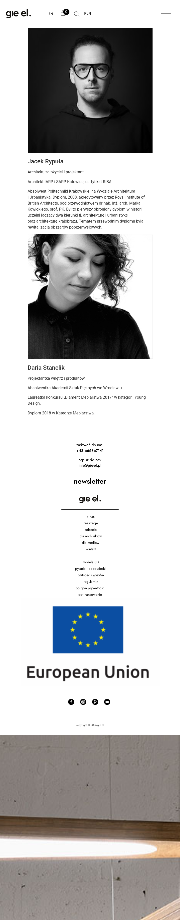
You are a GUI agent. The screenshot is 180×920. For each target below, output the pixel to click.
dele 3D (93, 562)
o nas (91, 516)
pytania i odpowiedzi (90, 568)
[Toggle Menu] (166, 14)
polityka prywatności (91, 588)
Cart (64, 15)
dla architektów (91, 536)
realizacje (91, 523)
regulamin (90, 581)
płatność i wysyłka (91, 575)
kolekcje (91, 529)
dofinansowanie (90, 594)
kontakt (91, 549)
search (76, 16)
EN (50, 13)
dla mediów (90, 542)
